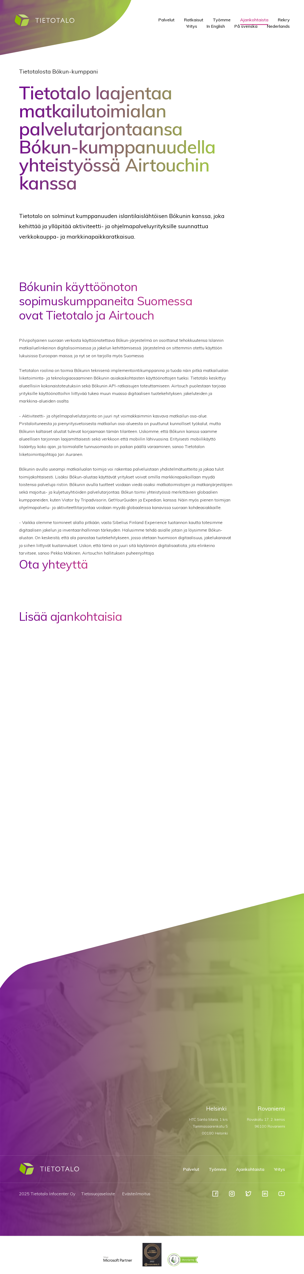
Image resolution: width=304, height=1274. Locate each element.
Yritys (191, 26)
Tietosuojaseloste (98, 1193)
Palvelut (166, 20)
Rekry (284, 20)
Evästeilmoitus (136, 1193)
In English (216, 26)
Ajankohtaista (254, 20)
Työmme (222, 20)
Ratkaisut (193, 20)
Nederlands (278, 26)
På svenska (245, 26)
